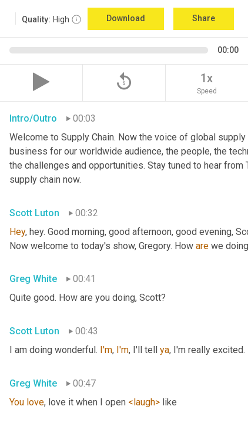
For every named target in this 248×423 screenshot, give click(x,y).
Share (203, 18)
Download (125, 18)
